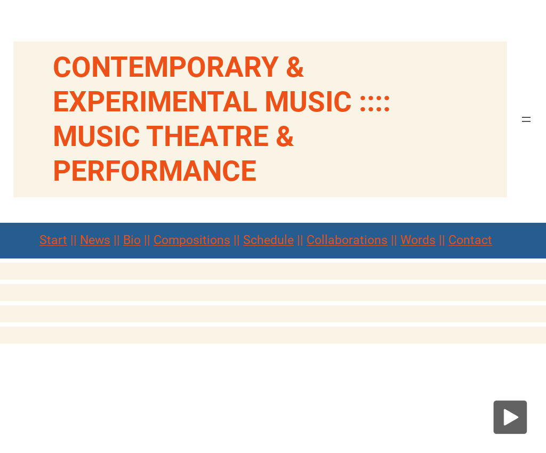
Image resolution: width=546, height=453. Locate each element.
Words (418, 240)
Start (53, 240)
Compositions (192, 240)
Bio (132, 240)
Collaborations (347, 240)
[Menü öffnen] (526, 119)
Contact (470, 240)
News (95, 240)
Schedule (268, 240)
